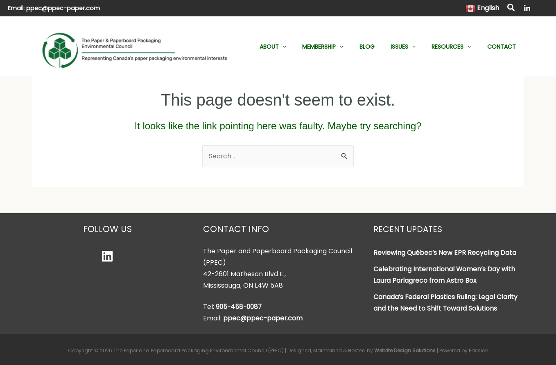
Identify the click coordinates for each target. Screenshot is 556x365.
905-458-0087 (240, 306)
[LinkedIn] (527, 8)
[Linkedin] (107, 256)
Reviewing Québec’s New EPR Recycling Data (445, 252)
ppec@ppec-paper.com (63, 8)
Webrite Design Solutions (405, 350)
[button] (511, 8)
